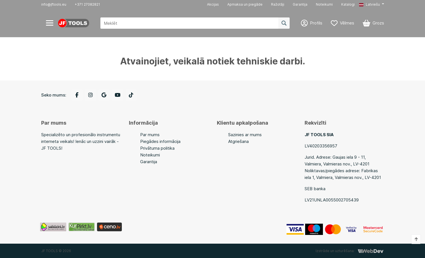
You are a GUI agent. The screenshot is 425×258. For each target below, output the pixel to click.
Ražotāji (277, 4)
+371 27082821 (87, 4)
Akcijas (213, 4)
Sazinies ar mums (245, 134)
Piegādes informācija (160, 141)
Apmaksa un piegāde (245, 4)
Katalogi (348, 4)
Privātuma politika (157, 148)
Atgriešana (238, 141)
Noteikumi (324, 4)
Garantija (300, 4)
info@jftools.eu (53, 4)
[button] (371, 4)
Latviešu (369, 4)
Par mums (150, 134)
